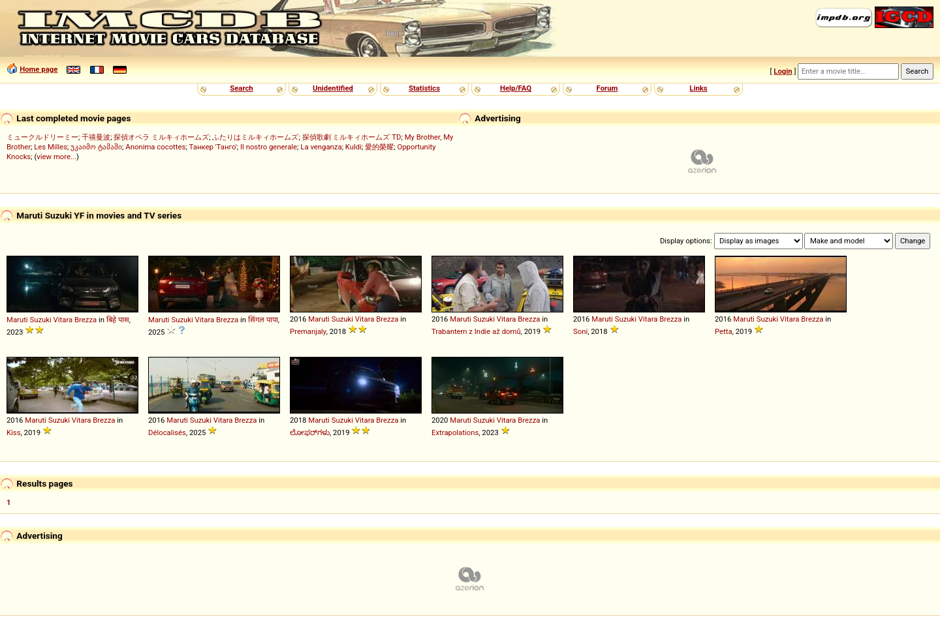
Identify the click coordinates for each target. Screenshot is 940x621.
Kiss (14, 432)
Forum (607, 88)
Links (698, 88)
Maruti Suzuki (29, 319)
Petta (723, 331)
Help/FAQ (515, 88)
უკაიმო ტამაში (96, 146)
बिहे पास (117, 319)
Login (783, 71)
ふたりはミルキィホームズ (255, 137)
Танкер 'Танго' (213, 146)
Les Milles (50, 146)
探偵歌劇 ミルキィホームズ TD (351, 137)
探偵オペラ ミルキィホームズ (161, 137)
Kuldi (353, 146)
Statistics (424, 88)
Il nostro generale (268, 146)
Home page (38, 69)
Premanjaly (308, 331)
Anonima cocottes (155, 146)
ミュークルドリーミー (42, 137)
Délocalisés (167, 432)
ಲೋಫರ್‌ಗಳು (310, 432)
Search (241, 88)
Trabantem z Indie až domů (476, 331)
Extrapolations (454, 432)
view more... (56, 156)
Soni (580, 331)
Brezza (85, 319)
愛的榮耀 (379, 146)
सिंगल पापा (263, 319)
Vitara (63, 319)
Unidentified (333, 88)
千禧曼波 (96, 137)
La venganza (320, 146)
